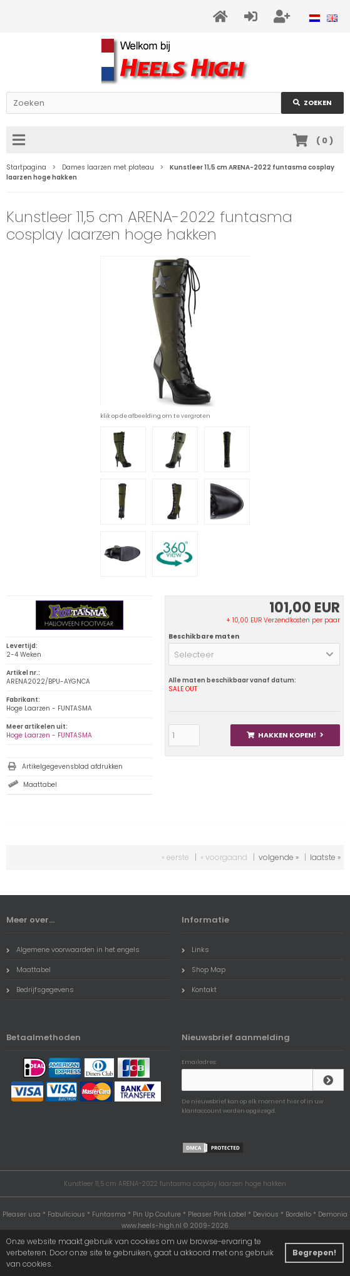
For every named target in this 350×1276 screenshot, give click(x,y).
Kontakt (199, 990)
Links (195, 949)
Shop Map (203, 970)
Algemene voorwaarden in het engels (73, 949)
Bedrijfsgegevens (40, 990)
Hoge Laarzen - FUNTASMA (49, 735)
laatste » (325, 857)
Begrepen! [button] (314, 1252)
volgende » (279, 857)
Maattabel (40, 784)
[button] (254, 654)
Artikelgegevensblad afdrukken (72, 766)
